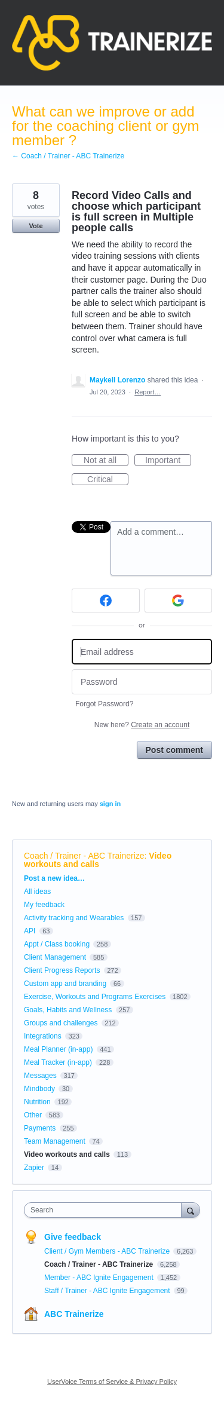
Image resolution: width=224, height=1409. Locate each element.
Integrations (43, 1036)
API (29, 931)
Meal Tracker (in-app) (58, 1062)
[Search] (190, 1209)
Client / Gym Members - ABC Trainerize (107, 1251)
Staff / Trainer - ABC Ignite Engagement (108, 1291)
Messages (40, 1075)
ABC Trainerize (74, 1314)
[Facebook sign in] (106, 600)
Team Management (54, 1141)
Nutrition (37, 1102)
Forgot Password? (104, 704)
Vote (35, 225)
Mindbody (39, 1089)
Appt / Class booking (57, 944)
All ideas (37, 891)
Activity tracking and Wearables (74, 918)
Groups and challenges (60, 1023)
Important (168, 460)
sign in (110, 803)
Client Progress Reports (62, 970)
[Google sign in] (179, 600)
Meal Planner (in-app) (58, 1049)
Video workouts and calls (97, 860)
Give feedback (72, 1237)
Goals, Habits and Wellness (68, 1010)
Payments (40, 1128)
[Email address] (142, 651)
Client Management (55, 957)
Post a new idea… (54, 878)
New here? (141, 725)
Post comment (174, 750)
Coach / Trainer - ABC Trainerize (84, 855)
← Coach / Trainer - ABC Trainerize (68, 156)
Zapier (34, 1167)
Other (33, 1115)
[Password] (142, 682)
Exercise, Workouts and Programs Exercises (94, 997)
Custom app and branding (65, 983)
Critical (107, 479)
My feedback (44, 904)
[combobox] (105, 1210)
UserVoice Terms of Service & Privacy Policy (112, 1381)
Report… (147, 392)
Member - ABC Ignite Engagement (99, 1277)
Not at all (106, 460)
